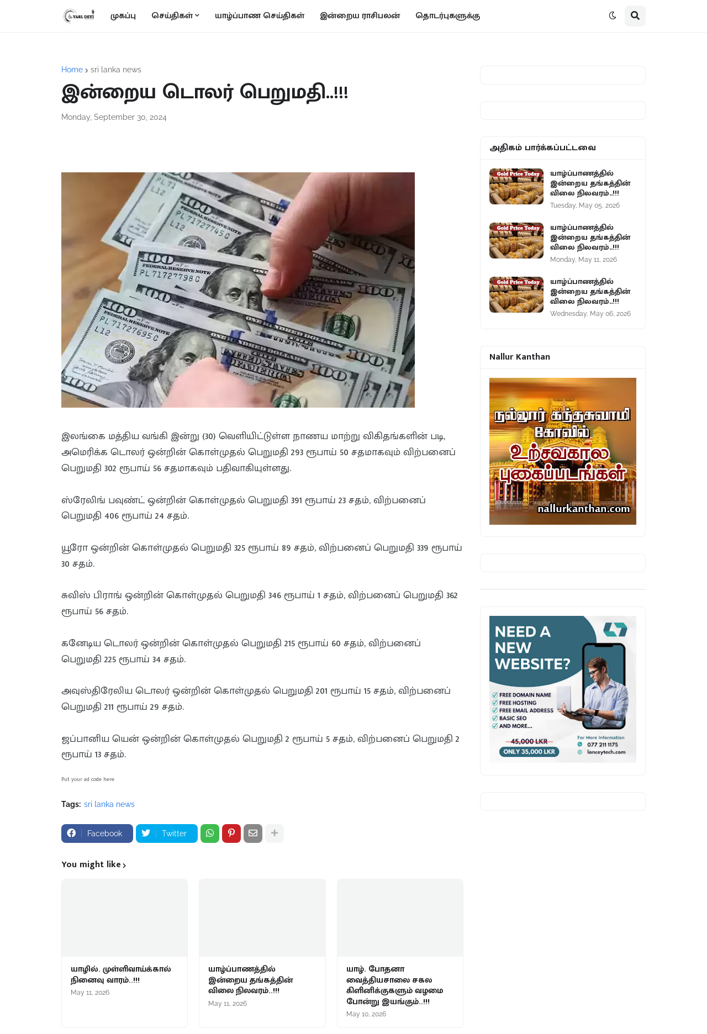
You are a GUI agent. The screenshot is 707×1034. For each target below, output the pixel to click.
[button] (612, 16)
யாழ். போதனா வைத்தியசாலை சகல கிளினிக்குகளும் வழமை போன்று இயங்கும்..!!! (394, 985)
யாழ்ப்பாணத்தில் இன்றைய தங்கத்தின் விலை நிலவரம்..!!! (250, 980)
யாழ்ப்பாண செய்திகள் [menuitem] (259, 16)
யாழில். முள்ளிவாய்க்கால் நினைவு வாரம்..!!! (121, 974)
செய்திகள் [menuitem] (172, 16)
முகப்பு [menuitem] (123, 16)
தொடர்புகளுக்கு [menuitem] (447, 16)
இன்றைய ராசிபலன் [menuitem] (360, 16)
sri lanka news (116, 69)
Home (72, 69)
